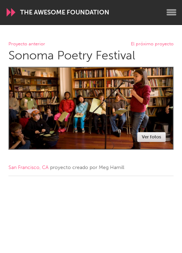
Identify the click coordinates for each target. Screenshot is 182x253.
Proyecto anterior (26, 44)
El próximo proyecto (152, 44)
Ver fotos (151, 137)
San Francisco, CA (28, 167)
